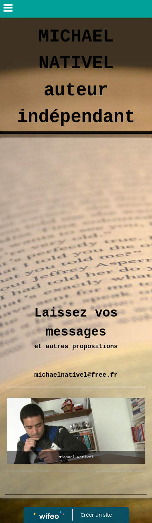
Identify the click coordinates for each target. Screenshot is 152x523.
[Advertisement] (76, 217)
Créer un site (96, 514)
